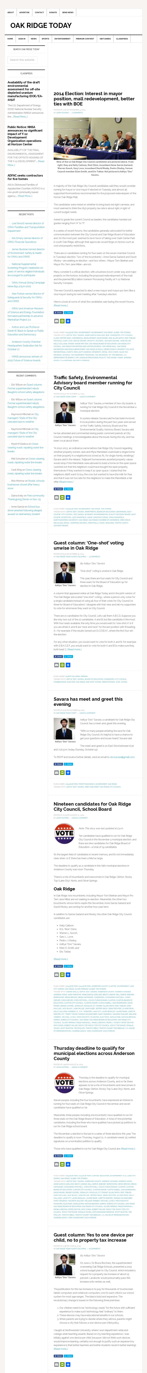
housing (99, 343)
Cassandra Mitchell (114, 999)
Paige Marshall (83, 1024)
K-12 (124, 1178)
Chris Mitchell (81, 1002)
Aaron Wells (72, 994)
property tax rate (125, 351)
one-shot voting (93, 684)
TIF (110, 357)
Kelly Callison (60, 346)
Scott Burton (66, 1030)
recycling (58, 525)
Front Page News (86, 786)
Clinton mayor (91, 1005)
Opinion (84, 678)
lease (89, 519)
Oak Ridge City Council (110, 789)
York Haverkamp (94, 1033)
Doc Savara (79, 516)
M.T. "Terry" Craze (69, 1016)
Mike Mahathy (83, 1019)
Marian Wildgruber (88, 1016)
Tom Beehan (117, 357)
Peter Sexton (127, 1024)
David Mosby (102, 340)
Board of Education (106, 514)
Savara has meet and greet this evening (92, 703)
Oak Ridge (108, 334)
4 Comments (94, 559)
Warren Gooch (79, 1033)
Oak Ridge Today (41, 26)
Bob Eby (130, 996)
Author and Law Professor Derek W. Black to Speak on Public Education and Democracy (26, 333)
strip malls (93, 525)
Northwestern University (66, 522)
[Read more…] (61, 307)
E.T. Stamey (97, 1008)
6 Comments (94, 1256)
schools (66, 357)
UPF (77, 360)
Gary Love (67, 343)
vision (120, 360)
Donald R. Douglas (83, 1008)
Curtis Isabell (105, 1005)
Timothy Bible (92, 1030)
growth (91, 343)
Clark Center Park (62, 340)
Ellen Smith (118, 340)
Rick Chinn (113, 354)
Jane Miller (125, 343)
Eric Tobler (130, 340)
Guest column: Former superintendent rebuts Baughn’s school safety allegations (26, 390)
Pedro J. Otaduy (113, 1024)
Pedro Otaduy (110, 351)
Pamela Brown (99, 1024)
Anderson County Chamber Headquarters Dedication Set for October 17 (25, 347)
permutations (108, 684)
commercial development (84, 340)
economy (89, 516)
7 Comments (77, 115)
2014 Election (71, 334)
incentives (66, 519)
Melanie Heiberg (92, 1203)
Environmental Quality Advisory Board (112, 516)
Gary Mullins (60, 1197)
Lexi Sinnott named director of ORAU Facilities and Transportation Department (26, 229)
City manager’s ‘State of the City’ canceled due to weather (23, 420)
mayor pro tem (81, 346)
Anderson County (100, 988)
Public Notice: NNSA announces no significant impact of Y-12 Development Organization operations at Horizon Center (25, 137)
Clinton (112, 988)
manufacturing (100, 519)
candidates (115, 337)
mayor (71, 346)
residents (96, 354)
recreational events (63, 354)
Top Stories (125, 334)
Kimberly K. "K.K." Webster (80, 1013)
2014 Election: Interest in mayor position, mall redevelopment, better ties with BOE (93, 100)
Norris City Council (70, 1022)
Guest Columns (72, 678)
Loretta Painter (105, 1200)
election (71, 684)
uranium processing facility (92, 360)
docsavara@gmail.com (122, 759)
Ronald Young (84, 1214)
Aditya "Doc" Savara (75, 337)
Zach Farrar (109, 1033)
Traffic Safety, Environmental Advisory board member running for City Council (94, 384)
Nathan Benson (128, 1019)
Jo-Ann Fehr (128, 1011)
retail (105, 354)
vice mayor (112, 360)
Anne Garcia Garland (95, 337)
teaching (109, 525)
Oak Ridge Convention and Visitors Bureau (81, 348)
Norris (61, 991)
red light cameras (82, 354)
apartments (90, 514)
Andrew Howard (123, 994)
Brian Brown (71, 999)
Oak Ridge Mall (109, 348)
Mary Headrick (105, 1016)
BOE (107, 337)
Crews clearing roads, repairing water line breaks (25, 449)
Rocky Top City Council (98, 1027)
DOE (110, 340)
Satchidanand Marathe (103, 1214)
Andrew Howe (60, 996)
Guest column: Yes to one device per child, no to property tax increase (94, 1241)
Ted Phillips (79, 1030)
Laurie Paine (121, 1013)
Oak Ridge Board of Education (103, 346)
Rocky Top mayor (118, 1027)
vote (118, 684)
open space (125, 522)
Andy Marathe (74, 996)
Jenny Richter (114, 1011)
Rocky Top (82, 1027)
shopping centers (78, 525)
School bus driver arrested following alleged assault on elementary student (25, 512)
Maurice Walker (120, 1016)
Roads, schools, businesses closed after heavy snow (26, 486)
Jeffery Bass (101, 1011)
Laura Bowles (108, 1013)
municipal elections (99, 1019)
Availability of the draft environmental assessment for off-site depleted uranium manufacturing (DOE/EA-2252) (25, 93)
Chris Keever (67, 1002)
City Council (127, 337)
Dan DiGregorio (120, 1005)
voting (124, 684)
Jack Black (67, 1011)
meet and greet (92, 789)
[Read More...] (20, 118)
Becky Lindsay (109, 996)
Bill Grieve (121, 996)
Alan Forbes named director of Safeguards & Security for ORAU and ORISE (26, 299)
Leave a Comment (87, 399)
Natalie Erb (115, 1019)
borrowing (59, 999)
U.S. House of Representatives (115, 1217)
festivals (58, 343)
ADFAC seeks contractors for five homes (25, 179)
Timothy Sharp (106, 1030)
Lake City (97, 1013)
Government (84, 334)
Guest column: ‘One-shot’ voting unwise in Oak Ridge (93, 547)
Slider (116, 334)
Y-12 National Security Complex (75, 362)
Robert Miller (71, 1027)
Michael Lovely (69, 1019)
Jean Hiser (90, 1011)
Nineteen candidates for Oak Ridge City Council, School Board (94, 808)
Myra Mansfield (116, 519)
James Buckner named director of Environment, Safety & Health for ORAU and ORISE (26, 255)
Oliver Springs (81, 991)
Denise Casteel (67, 1008)
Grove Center (79, 343)
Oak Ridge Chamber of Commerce (104, 522)
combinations (60, 684)
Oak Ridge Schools (94, 351)
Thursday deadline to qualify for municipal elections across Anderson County (93, 1055)
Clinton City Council (73, 1005)
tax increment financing (82, 357)
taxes (102, 525)
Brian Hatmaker (85, 999)
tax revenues (101, 357)
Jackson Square (111, 343)
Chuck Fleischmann (98, 1002)
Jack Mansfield (79, 519)
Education (104, 1178)
